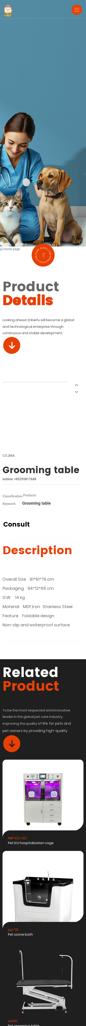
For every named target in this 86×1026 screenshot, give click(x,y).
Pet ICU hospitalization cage (31, 843)
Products (29, 495)
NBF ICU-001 (17, 838)
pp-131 (13, 929)
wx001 (12, 1021)
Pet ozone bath (20, 934)
